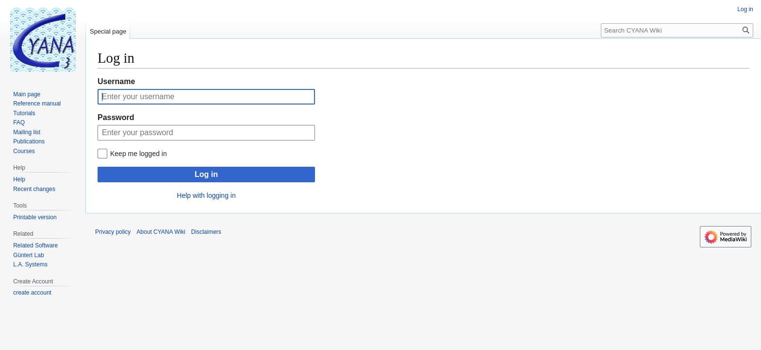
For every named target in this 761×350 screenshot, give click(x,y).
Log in (206, 174)
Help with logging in (206, 195)
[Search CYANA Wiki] (677, 30)
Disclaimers (206, 231)
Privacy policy (113, 231)
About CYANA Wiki (160, 231)
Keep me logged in (138, 154)
